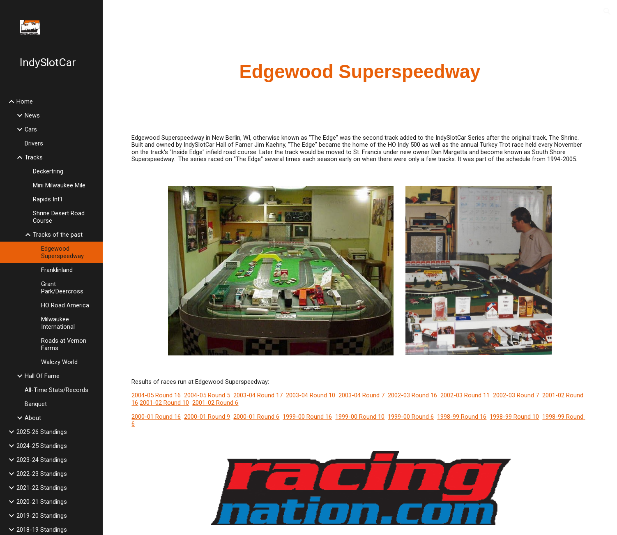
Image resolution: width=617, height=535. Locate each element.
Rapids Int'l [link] (47, 199)
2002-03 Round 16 (412, 395)
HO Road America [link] (65, 305)
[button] (607, 11)
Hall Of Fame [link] (42, 376)
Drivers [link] (34, 143)
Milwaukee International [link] (58, 323)
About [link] (33, 418)
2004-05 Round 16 (156, 395)
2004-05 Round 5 (207, 395)
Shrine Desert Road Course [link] (59, 217)
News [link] (32, 115)
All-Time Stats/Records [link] (56, 390)
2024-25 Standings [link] (41, 446)
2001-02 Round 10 (164, 402)
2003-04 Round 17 (258, 395)
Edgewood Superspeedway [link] (62, 252)
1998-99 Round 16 (461, 416)
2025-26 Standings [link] (41, 432)
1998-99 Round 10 (514, 416)
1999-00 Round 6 (411, 416)
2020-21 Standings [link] (41, 501)
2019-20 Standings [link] (41, 515)
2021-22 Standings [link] (41, 487)
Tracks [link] (34, 157)
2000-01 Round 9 (207, 416)
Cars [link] (31, 129)
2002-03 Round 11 (465, 395)
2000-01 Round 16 (156, 416)
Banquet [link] (36, 404)
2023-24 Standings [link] (41, 460)
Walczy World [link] (59, 362)
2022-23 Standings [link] (41, 473)
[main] (359, 72)
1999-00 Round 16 (307, 416)
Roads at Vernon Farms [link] (63, 344)
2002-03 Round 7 (516, 395)
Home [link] (24, 101)
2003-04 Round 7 (361, 395)
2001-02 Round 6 (215, 402)
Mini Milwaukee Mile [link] (59, 185)
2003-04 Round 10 (310, 395)
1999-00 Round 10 (359, 416)
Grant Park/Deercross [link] (62, 287)
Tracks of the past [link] (58, 234)
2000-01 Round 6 (256, 416)
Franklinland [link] (57, 270)
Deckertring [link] (48, 171)
